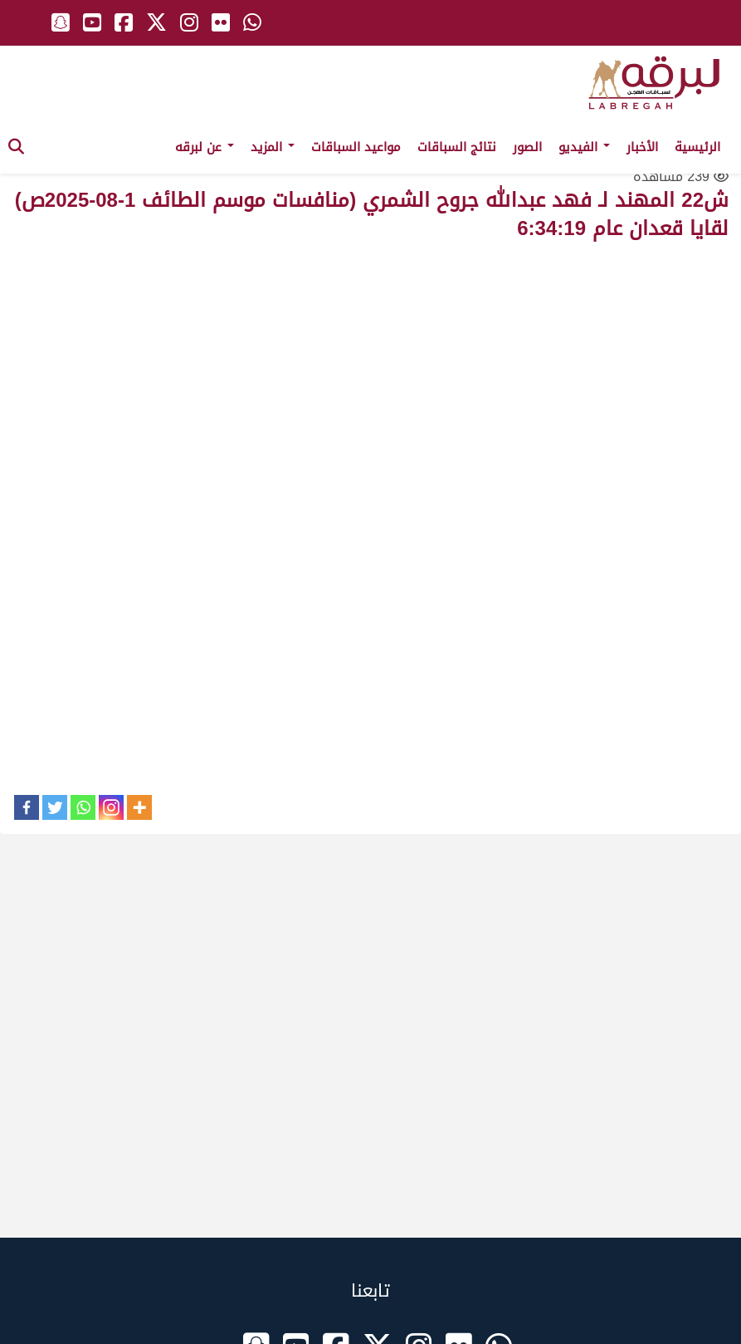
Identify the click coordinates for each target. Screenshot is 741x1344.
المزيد (273, 147)
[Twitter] (54, 807)
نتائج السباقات (456, 147)
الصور (527, 147)
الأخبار (642, 147)
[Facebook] (26, 807)
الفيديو (584, 147)
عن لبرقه (204, 147)
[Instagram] (111, 807)
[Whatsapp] (83, 807)
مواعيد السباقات (356, 147)
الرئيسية (697, 147)
